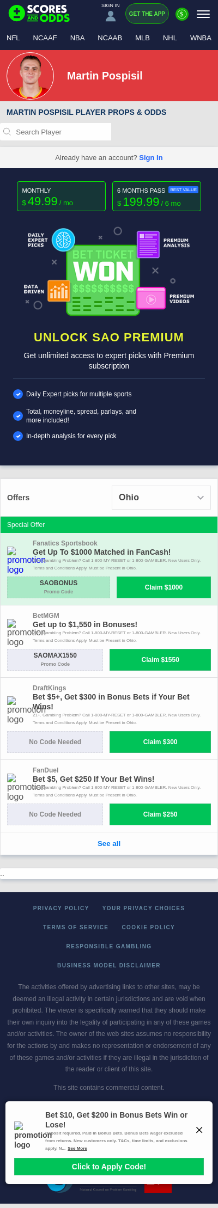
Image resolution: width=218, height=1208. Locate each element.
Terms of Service (76, 927)
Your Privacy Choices (143, 908)
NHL (170, 38)
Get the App (147, 14)
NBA (77, 38)
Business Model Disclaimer (109, 965)
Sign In (150, 158)
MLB (142, 38)
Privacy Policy (61, 908)
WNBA (200, 38)
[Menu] (203, 14)
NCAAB (110, 38)
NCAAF (45, 38)
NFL (13, 38)
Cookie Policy (148, 927)
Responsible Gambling (109, 946)
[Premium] (182, 18)
